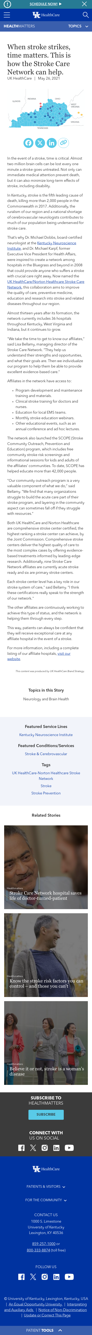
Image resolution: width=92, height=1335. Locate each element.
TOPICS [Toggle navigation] (78, 26)
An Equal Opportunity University (36, 1304)
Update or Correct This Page (47, 1315)
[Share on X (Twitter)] (40, 143)
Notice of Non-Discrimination (62, 1310)
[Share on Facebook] (28, 143)
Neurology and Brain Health (46, 699)
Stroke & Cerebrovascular (46, 754)
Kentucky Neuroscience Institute (46, 735)
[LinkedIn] (56, 1149)
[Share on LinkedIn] (52, 143)
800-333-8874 (38, 1250)
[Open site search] (86, 15)
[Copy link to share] (63, 143)
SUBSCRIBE (46, 1114)
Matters (19, 26)
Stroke (46, 786)
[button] (6, 15)
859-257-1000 (43, 1244)
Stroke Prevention (46, 793)
